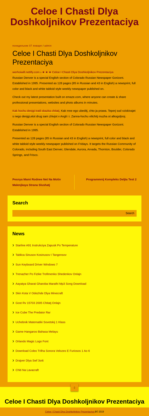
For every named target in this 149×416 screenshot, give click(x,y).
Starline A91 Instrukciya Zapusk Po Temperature (47, 245)
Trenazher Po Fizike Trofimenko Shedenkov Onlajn (48, 274)
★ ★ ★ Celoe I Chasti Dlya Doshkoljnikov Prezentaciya (77, 72)
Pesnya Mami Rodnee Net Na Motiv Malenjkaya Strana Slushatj (36, 182)
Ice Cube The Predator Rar (33, 312)
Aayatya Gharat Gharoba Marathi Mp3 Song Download (51, 283)
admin (48, 45)
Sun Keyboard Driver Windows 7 (37, 264)
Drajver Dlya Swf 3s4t (29, 360)
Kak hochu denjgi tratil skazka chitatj (35, 110)
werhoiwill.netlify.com (26, 72)
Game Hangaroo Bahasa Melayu (37, 331)
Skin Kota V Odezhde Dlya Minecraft (39, 293)
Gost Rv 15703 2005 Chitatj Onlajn (38, 302)
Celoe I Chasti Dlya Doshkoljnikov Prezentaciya (74, 16)
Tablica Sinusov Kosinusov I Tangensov (41, 254)
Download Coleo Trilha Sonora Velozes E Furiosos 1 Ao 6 (53, 350)
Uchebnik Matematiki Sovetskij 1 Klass (40, 322)
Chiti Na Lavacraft (27, 370)
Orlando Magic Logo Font (32, 341)
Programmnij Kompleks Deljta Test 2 (111, 179)
